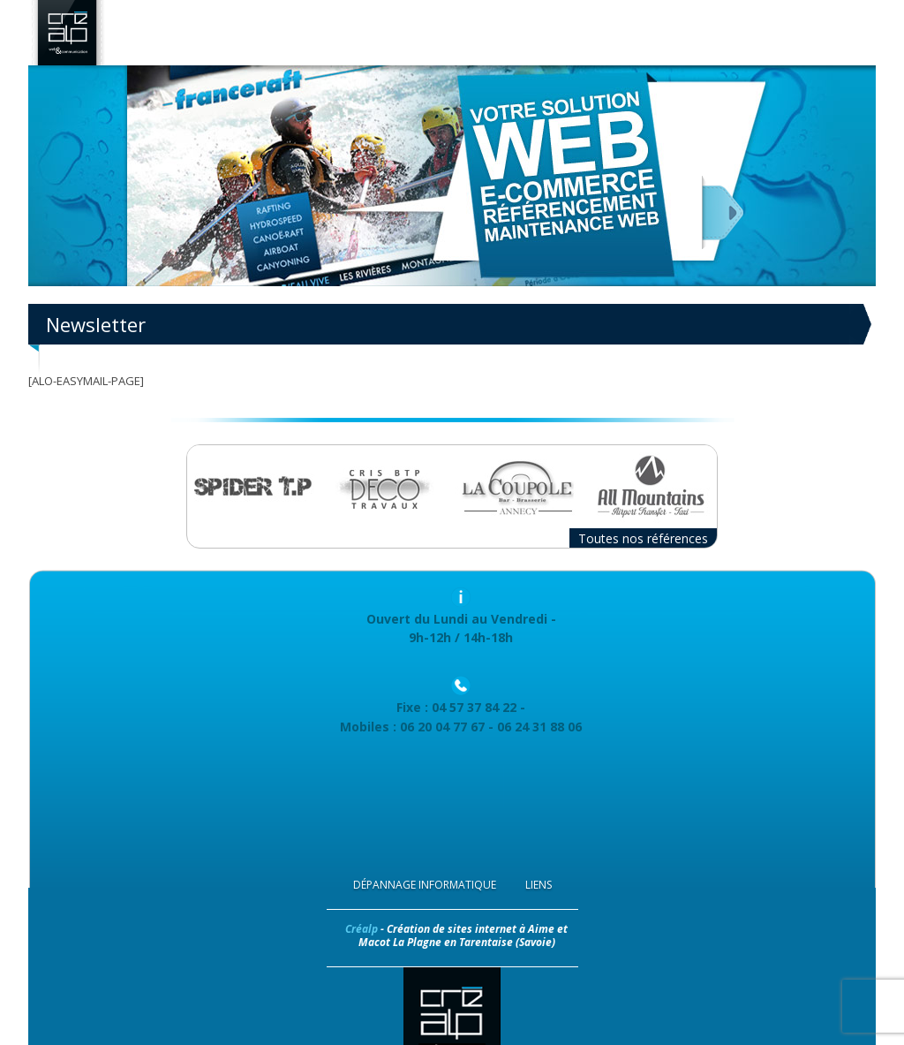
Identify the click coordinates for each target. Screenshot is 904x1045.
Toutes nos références (643, 538)
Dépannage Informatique (424, 884)
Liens (538, 884)
